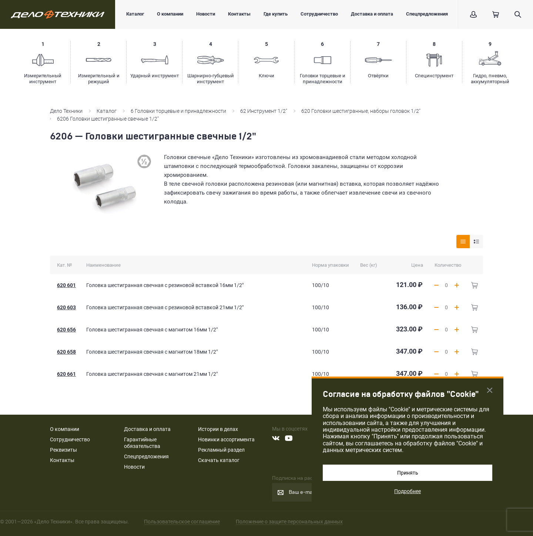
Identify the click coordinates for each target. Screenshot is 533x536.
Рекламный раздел (221, 450)
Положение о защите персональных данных (289, 522)
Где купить (276, 14)
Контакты (239, 14)
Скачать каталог (218, 460)
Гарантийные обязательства (142, 442)
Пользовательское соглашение (182, 522)
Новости (205, 14)
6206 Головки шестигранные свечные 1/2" (108, 119)
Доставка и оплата (372, 14)
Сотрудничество (319, 14)
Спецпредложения (427, 14)
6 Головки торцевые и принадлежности (178, 111)
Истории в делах (218, 429)
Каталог (135, 14)
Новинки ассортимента (226, 439)
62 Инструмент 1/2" (263, 111)
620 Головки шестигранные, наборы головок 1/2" (360, 111)
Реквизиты (63, 450)
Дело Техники (66, 111)
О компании (170, 14)
